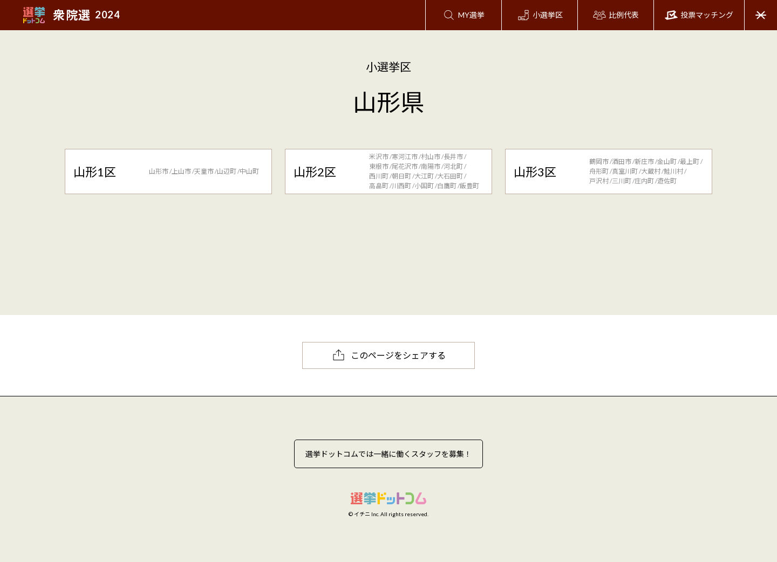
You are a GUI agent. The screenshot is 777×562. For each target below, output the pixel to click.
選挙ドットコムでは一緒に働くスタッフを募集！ (388, 453)
